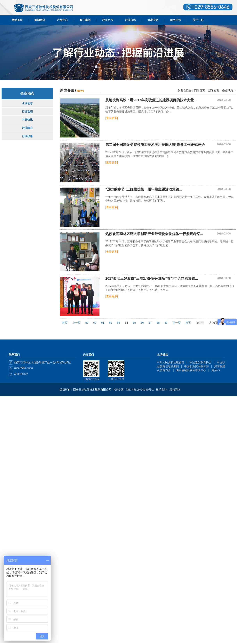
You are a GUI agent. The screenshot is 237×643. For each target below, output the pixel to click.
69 (166, 322)
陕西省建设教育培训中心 (191, 370)
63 (118, 322)
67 (150, 322)
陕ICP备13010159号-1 (140, 389)
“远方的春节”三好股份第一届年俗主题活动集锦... (143, 189)
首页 (64, 322)
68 (158, 322)
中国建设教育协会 (200, 362)
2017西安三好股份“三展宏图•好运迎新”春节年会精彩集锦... (151, 278)
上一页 (76, 322)
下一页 (176, 322)
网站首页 (17, 20)
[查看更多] (111, 117)
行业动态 (27, 111)
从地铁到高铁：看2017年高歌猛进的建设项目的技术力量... (151, 100)
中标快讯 (27, 119)
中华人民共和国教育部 (170, 362)
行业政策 (27, 136)
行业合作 (130, 20)
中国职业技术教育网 (196, 366)
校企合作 (107, 20)
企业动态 (27, 103)
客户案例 (85, 20)
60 (94, 322)
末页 (188, 322)
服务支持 (175, 20)
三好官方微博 (116, 378)
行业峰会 (27, 127)
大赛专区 (152, 20)
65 (134, 322)
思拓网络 (175, 389)
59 (87, 322)
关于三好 (198, 20)
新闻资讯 (39, 20)
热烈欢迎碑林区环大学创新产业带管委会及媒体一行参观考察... (154, 234)
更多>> (215, 370)
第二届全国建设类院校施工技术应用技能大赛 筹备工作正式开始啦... (155, 145)
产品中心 (62, 20)
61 (102, 322)
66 (142, 322)
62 (110, 322)
